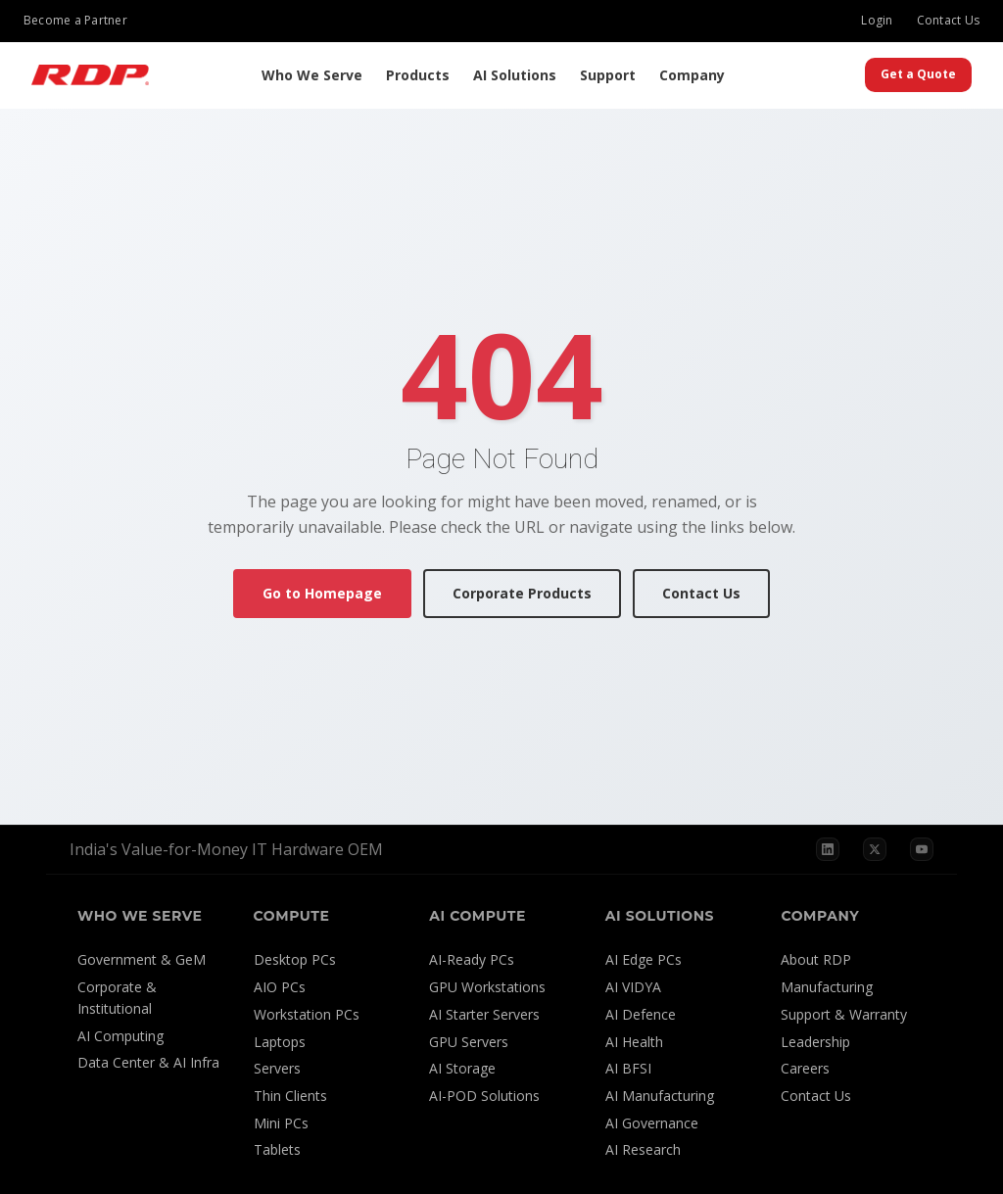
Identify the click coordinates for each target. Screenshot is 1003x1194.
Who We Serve (312, 75)
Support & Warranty (844, 1014)
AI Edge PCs (643, 959)
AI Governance (651, 1123)
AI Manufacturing (659, 1095)
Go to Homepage (322, 593)
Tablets (277, 1149)
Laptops (280, 1041)
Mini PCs (281, 1123)
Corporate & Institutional (117, 998)
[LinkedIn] (827, 849)
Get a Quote (918, 74)
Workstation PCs (306, 1014)
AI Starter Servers (484, 1014)
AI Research (643, 1149)
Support (608, 75)
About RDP (816, 959)
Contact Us (948, 20)
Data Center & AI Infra (148, 1062)
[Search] (845, 75)
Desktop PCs (295, 959)
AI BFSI (628, 1068)
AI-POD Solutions (484, 1095)
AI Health (634, 1041)
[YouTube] (921, 849)
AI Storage (462, 1068)
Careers (805, 1068)
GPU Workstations (487, 987)
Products (418, 75)
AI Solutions (514, 75)
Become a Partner (75, 20)
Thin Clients (290, 1095)
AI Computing (120, 1036)
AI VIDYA (633, 987)
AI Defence (640, 1014)
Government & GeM (141, 959)
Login (876, 20)
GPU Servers (468, 1041)
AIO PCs (280, 987)
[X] (874, 849)
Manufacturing (827, 987)
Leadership (815, 1041)
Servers (277, 1068)
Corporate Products (522, 593)
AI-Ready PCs (471, 959)
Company (692, 75)
